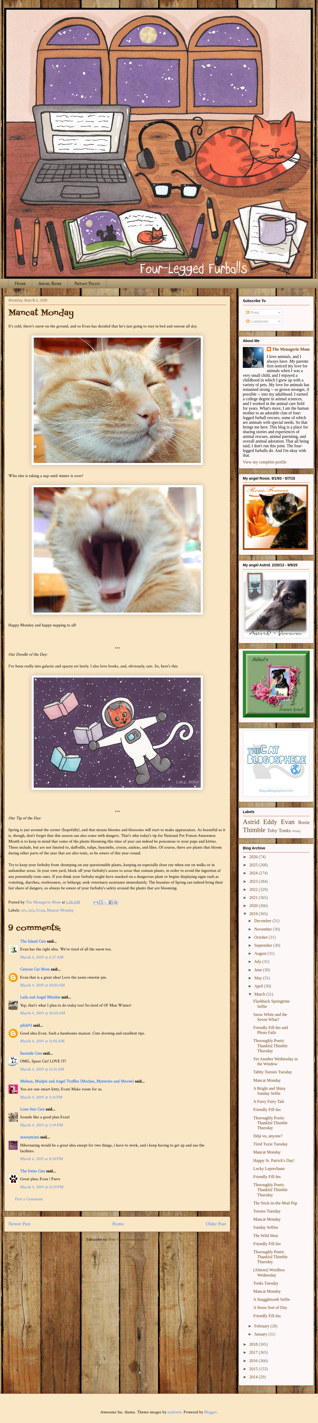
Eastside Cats (31, 1053)
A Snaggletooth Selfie (271, 1299)
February (262, 1326)
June (258, 970)
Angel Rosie (49, 283)
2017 (254, 1352)
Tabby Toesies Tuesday (272, 1072)
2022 (254, 889)
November (263, 929)
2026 (254, 857)
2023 (254, 881)
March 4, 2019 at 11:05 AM (42, 1041)
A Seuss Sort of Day (270, 1307)
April (259, 986)
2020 (254, 905)
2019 (254, 914)
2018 (254, 1344)
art (23, 910)
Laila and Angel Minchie (40, 997)
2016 (254, 1361)
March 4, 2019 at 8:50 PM (41, 1159)
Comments (257, 321)
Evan (40, 910)
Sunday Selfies (265, 1227)
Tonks (285, 830)
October (261, 937)
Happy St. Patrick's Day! (274, 1160)
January (261, 1334)
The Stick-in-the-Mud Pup (275, 1203)
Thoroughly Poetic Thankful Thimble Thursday (270, 1045)
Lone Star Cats (32, 1109)
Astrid (251, 822)
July (258, 961)
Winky (296, 831)
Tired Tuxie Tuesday (270, 1144)
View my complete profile (264, 462)
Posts (252, 312)
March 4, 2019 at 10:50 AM (42, 1013)
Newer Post (19, 1224)
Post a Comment (29, 1199)
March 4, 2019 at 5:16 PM (41, 1097)
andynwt (174, 1412)
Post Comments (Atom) (129, 1239)
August (260, 953)
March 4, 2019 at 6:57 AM (41, 957)
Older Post (216, 1224)
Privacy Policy (87, 283)
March (260, 994)
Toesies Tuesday (267, 1211)
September (263, 945)
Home (20, 283)
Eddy (270, 822)
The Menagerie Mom (291, 349)
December (263, 921)
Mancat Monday (60, 910)
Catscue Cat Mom (35, 969)
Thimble (254, 830)
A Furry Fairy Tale (268, 1101)
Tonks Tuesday (265, 1283)
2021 (254, 897)
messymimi (29, 1137)
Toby (272, 830)
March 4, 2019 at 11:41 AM (42, 1069)
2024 (254, 873)
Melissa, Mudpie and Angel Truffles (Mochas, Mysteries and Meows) (77, 1081)
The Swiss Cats (32, 1171)
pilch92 (26, 1025)
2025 (254, 865)
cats (31, 910)
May (258, 978)
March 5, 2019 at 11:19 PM (41, 1187)
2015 (254, 1369)
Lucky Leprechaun (269, 1168)
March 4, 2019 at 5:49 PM (41, 1125)
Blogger (210, 1412)
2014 (254, 1377)
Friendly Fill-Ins (267, 1109)
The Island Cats (33, 941)
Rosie (304, 822)
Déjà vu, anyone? (267, 1136)
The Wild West (265, 1235)
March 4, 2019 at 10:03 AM (42, 985)
